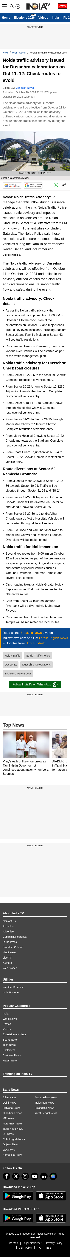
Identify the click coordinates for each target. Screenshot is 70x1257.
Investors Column (13, 947)
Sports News (10, 1039)
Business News (12, 1055)
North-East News (13, 1123)
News (5, 52)
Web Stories (10, 968)
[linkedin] (44, 1176)
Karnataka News (12, 1154)
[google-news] (53, 1176)
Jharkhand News (12, 1113)
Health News (10, 1060)
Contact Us (9, 921)
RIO (39, 1247)
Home (6, 17)
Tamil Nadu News (13, 1128)
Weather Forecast (13, 987)
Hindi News (9, 952)
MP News (8, 1118)
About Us (8, 926)
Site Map (13, 1243)
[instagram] (25, 1176)
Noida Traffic (12, 655)
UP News (8, 1133)
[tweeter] (16, 1176)
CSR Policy (25, 1247)
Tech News (9, 1044)
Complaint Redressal (15, 936)
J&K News (9, 1149)
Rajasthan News (44, 1102)
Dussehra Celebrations (36, 664)
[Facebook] (6, 1176)
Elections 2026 (24, 17)
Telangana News (45, 1107)
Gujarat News (11, 1144)
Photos (7, 1023)
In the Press (10, 941)
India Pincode (11, 992)
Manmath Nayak (25, 87)
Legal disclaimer (32, 1243)
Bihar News (9, 1097)
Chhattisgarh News (14, 1139)
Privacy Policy (54, 1243)
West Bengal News (46, 1113)
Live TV (7, 957)
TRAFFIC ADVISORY (18, 673)
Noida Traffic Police (38, 655)
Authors (7, 962)
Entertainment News (14, 1034)
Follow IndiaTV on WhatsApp (35, 684)
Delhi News (9, 1102)
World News (10, 1018)
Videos (43, 17)
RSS (48, 1247)
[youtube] (34, 1176)
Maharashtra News (46, 1097)
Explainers (9, 1050)
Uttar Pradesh (19, 52)
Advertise (8, 931)
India (55, 17)
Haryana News (11, 1107)
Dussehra (11, 664)
